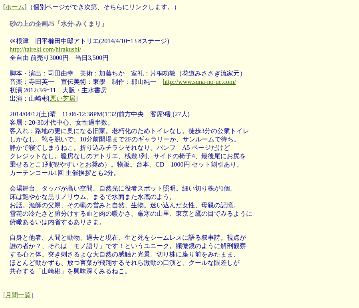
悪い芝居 (62, 98)
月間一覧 (18, 295)
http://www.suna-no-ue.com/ (199, 81)
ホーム (14, 7)
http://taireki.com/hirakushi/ (45, 49)
